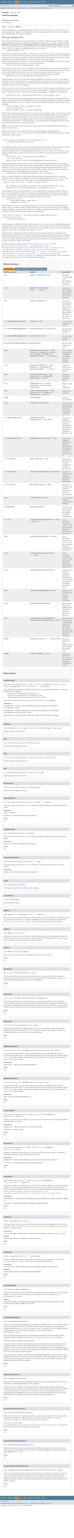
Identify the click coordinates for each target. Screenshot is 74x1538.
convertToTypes (35, 391)
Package (10, 2)
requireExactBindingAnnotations (42, 590)
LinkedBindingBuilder (15, 321)
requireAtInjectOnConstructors (42, 570)
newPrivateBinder (36, 506)
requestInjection (36, 519)
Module (39, 497)
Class (36, 336)
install (33, 497)
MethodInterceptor (37, 356)
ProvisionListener (37, 369)
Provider (10, 459)
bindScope (33, 383)
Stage (6, 397)
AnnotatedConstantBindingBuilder (16, 343)
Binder (6, 638)
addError (33, 275)
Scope (32, 387)
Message (40, 275)
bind (31, 321)
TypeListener (35, 378)
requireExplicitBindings (39, 603)
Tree (25, 2)
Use (21, 2)
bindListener (35, 365)
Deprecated (32, 2)
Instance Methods (22, 269)
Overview (4, 2)
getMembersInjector (37, 417)
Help (43, 2)
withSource (34, 653)
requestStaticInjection (39, 553)
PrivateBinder (7, 22)
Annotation (34, 385)
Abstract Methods (39, 269)
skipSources (34, 638)
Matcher (46, 350)
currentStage (35, 397)
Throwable (41, 301)
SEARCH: (51, 5)
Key (35, 321)
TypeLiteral (38, 328)
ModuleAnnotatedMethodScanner (42, 620)
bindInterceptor (36, 350)
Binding (33, 367)
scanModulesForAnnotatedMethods (42, 618)
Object (32, 290)
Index (39, 2)
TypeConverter (35, 394)
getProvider (34, 459)
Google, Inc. (18, 1505)
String (39, 288)
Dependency (44, 471)
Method (25, 8)
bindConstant (35, 343)
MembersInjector (13, 417)
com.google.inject (15, 12)
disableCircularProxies (39, 403)
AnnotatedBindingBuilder (16, 328)
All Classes (4, 5)
